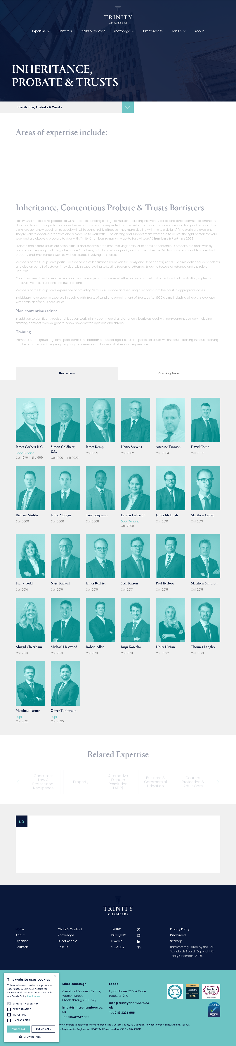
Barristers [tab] (67, 373)
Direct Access (153, 31)
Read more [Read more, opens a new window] (33, 996)
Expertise (41, 31)
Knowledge (124, 31)
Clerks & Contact (93, 31)
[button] (31, 1037)
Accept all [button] (18, 1028)
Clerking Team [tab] (169, 373)
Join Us (178, 31)
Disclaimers (178, 935)
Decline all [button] (43, 1028)
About (199, 31)
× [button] (54, 976)
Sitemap (176, 941)
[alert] (31, 1007)
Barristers (65, 31)
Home (20, 929)
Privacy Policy (180, 929)
